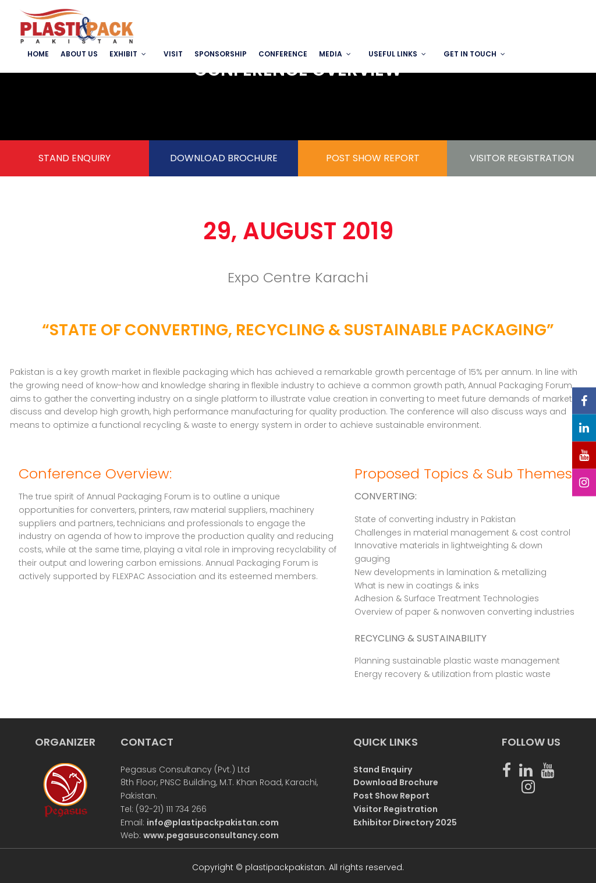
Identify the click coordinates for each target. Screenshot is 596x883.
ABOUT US (79, 54)
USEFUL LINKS (392, 54)
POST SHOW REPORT (373, 158)
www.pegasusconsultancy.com (211, 835)
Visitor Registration (395, 809)
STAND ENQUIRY (74, 158)
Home (38, 54)
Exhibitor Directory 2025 (405, 822)
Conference (282, 54)
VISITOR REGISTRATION (522, 158)
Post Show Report (391, 796)
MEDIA (330, 54)
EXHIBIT (123, 54)
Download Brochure (395, 782)
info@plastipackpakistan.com (213, 822)
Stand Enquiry (382, 769)
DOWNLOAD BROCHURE (224, 158)
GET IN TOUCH (470, 54)
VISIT (173, 54)
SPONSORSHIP (220, 54)
